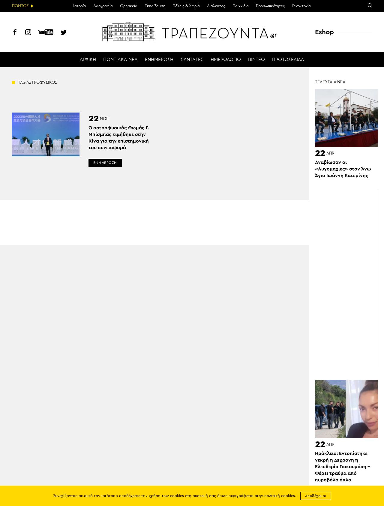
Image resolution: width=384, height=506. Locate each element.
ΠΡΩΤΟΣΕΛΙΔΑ (288, 59)
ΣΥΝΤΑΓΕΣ (192, 59)
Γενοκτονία (301, 6)
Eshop (324, 32)
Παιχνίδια (240, 6)
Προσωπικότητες (270, 6)
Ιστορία (79, 6)
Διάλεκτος (216, 6)
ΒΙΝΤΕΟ (256, 59)
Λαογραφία (103, 6)
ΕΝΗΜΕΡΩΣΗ (159, 59)
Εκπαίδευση (155, 6)
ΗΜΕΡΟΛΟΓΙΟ (226, 59)
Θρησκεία (128, 6)
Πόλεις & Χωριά (186, 6)
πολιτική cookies (279, 496)
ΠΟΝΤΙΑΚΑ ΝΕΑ (120, 59)
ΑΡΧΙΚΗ (88, 59)
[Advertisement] (349, 279)
